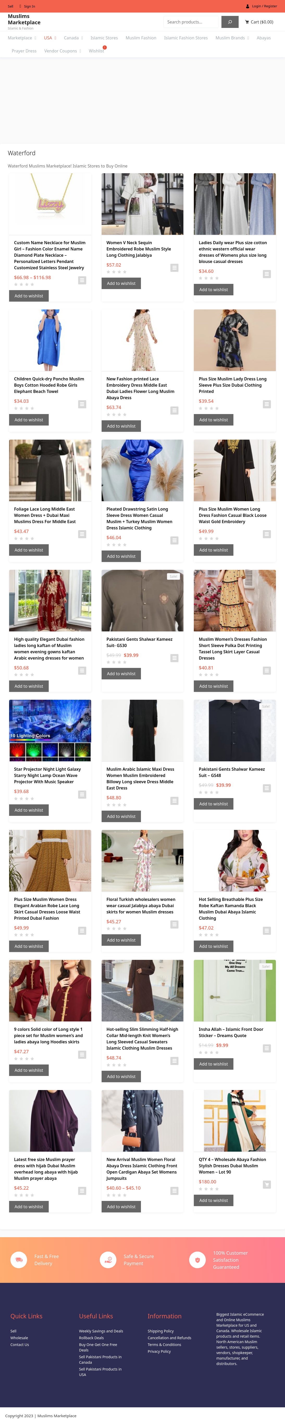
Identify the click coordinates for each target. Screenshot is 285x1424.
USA (50, 37)
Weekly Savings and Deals (101, 1331)
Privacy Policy (159, 1351)
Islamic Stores (104, 38)
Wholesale (19, 1337)
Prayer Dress (24, 51)
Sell (10, 6)
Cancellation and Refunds (169, 1337)
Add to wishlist (29, 296)
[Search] (230, 22)
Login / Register (264, 6)
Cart (262, 22)
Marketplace (22, 37)
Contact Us (19, 1344)
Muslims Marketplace (24, 19)
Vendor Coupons (62, 50)
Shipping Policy (161, 1331)
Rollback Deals (91, 1337)
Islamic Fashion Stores (186, 38)
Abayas (264, 38)
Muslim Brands (232, 37)
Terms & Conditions (164, 1344)
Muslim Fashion (141, 38)
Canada (73, 37)
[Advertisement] (142, 96)
